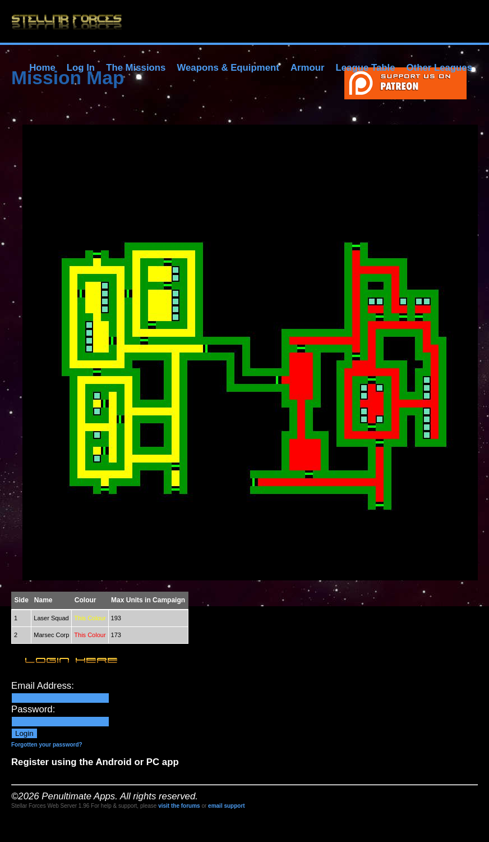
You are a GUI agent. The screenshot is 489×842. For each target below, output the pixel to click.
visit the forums (179, 806)
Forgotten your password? (46, 745)
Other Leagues (439, 67)
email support (226, 806)
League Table (365, 67)
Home (42, 67)
